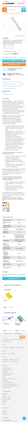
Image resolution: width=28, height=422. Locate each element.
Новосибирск (5, 347)
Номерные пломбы (19, 12)
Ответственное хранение (9, 88)
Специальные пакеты (7, 369)
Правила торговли (7, 399)
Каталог (12, 12)
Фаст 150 (5, 300)
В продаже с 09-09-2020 (8, 94)
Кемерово (18, 347)
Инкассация (19, 81)
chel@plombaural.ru (8, 333)
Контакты (11, 6)
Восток (5, 357)
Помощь (15, 6)
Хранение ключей (7, 375)
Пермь (16, 339)
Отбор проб (6, 84)
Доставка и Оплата (7, 397)
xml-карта (5, 412)
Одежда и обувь (12, 86)
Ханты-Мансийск (6, 341)
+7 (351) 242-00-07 (20, 3)
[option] (14, 24)
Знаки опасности (6, 387)
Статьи (4, 404)
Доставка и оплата (21, 6)
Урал (4, 337)
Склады (22, 84)
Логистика (13, 84)
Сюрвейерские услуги (8, 81)
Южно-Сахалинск (14, 361)
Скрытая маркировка (7, 382)
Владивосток (5, 359)
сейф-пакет (18, 188)
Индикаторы (5, 371)
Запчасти (19, 86)
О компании (5, 6)
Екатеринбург (6, 339)
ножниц (4, 170)
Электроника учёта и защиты (9, 384)
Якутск (16, 359)
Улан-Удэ (12, 353)
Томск (22, 347)
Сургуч (4, 377)
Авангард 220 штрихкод (18, 324)
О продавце (5, 393)
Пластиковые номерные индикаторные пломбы (13, 13)
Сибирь (5, 345)
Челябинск (12, 339)
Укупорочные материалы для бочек (11, 385)
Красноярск (12, 347)
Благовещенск (6, 361)
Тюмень (21, 339)
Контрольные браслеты (8, 373)
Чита (8, 353)
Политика (5, 400)
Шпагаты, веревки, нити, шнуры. (10, 378)
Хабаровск (11, 359)
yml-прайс (5, 414)
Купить (17, 61)
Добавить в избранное (20, 35)
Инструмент (5, 380)
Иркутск (4, 353)
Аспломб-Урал (6, 12)
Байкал (5, 351)
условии (9, 75)
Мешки (4, 86)
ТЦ (17, 84)
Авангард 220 (6, 323)
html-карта (5, 410)
